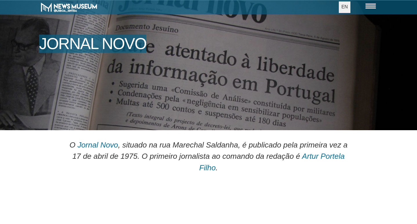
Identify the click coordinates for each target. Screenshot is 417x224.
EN (344, 6)
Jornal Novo (98, 145)
